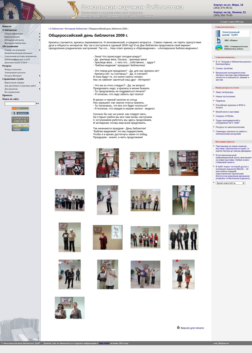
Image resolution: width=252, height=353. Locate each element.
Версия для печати (190, 327)
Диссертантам (10, 89)
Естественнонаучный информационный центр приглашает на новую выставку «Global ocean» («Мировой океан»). (234, 158)
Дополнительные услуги (14, 62)
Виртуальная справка (13, 82)
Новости (6, 26)
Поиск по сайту (10, 99)
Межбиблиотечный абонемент (17, 53)
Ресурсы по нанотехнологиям (230, 127)
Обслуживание (10, 46)
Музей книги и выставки (227, 112)
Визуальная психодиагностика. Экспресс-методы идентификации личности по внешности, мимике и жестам (232, 76)
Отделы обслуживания (13, 50)
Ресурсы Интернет (12, 75)
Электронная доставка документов (19, 56)
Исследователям (10, 92)
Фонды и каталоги (11, 69)
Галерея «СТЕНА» (225, 116)
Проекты (7, 95)
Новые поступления (225, 96)
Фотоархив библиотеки (14, 43)
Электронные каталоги (14, 72)
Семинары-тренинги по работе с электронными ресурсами (231, 132)
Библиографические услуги (16, 59)
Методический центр (13, 40)
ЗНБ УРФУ (104, 343)
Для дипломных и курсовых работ (19, 85)
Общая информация (12, 33)
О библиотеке (9, 30)
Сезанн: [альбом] (224, 68)
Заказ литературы (224, 92)
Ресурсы (6, 65)
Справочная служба (13, 79)
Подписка (220, 101)
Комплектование (11, 37)
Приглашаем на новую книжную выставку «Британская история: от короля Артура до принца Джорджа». (234, 148)
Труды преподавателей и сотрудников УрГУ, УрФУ (228, 121)
